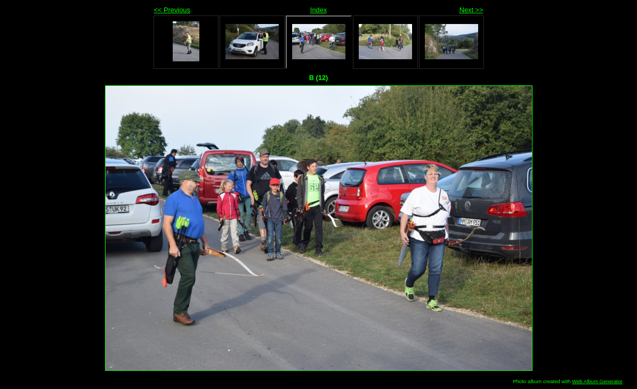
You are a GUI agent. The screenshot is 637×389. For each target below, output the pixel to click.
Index (318, 10)
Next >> (471, 10)
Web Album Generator (597, 381)
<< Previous (172, 10)
